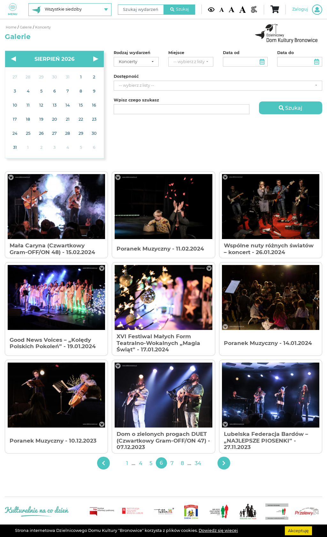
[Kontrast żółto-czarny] (211, 9)
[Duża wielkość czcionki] (242, 9)
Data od (231, 53)
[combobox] (136, 62)
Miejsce (176, 53)
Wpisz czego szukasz (136, 100)
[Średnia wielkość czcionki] (231, 9)
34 (198, 463)
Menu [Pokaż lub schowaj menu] (12, 9)
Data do (285, 53)
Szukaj (179, 9)
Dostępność (126, 76)
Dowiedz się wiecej (218, 530)
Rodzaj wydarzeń (132, 53)
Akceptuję (298, 530)
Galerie (26, 27)
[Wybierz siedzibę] (69, 9)
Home (12, 27)
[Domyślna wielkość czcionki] (221, 9)
